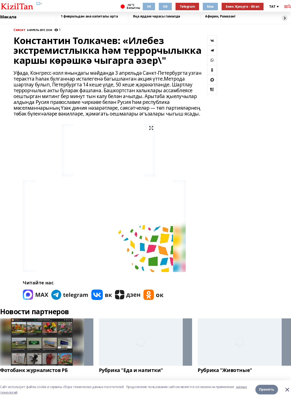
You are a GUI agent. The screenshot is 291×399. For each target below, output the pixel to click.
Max (210, 6)
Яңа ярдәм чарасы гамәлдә (156, 16)
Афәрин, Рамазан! (220, 16)
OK (165, 6)
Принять (266, 389)
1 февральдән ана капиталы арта (89, 16)
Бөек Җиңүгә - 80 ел (242, 6)
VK (149, 6)
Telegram (187, 6)
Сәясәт (19, 30)
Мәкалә (8, 17)
